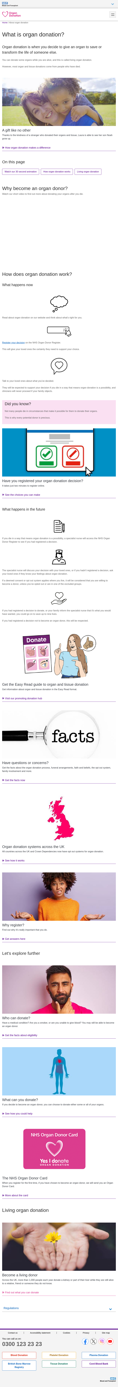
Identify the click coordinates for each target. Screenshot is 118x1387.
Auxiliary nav (112, 4)
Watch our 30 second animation (21, 171)
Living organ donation (88, 171)
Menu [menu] (112, 14)
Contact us (12, 1333)
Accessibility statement (40, 1333)
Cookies (66, 1333)
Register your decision (13, 342)
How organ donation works (56, 171)
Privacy (86, 1333)
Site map (106, 1333)
